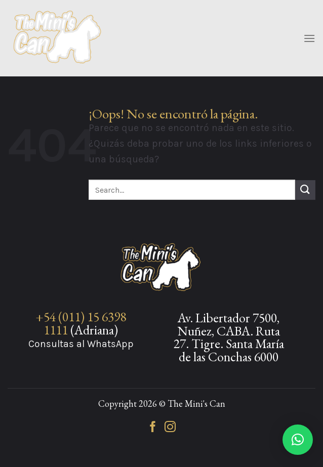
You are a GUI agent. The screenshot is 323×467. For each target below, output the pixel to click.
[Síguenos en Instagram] (170, 427)
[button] (297, 439)
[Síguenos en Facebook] (152, 427)
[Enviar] (305, 190)
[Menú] (309, 38)
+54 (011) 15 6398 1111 (80, 323)
